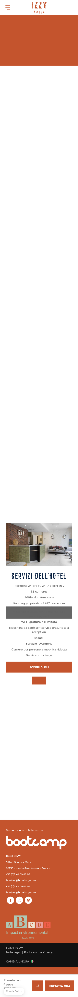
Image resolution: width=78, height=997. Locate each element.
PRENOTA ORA (59, 986)
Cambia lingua (17, 961)
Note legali (13, 952)
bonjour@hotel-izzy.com (21, 880)
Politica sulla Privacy (38, 952)
